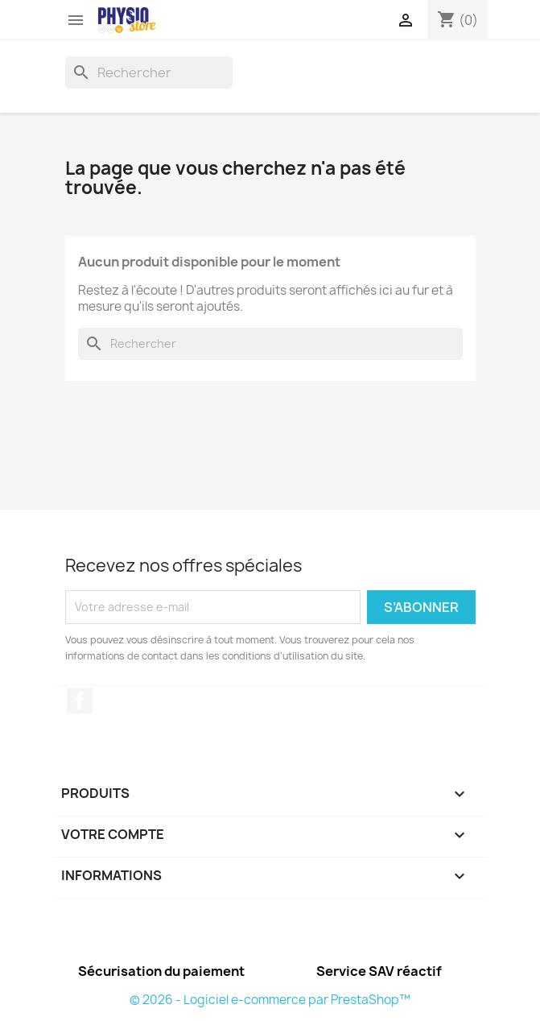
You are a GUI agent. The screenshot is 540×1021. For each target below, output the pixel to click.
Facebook (80, 700)
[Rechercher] (149, 72)
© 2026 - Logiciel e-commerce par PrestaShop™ (270, 999)
